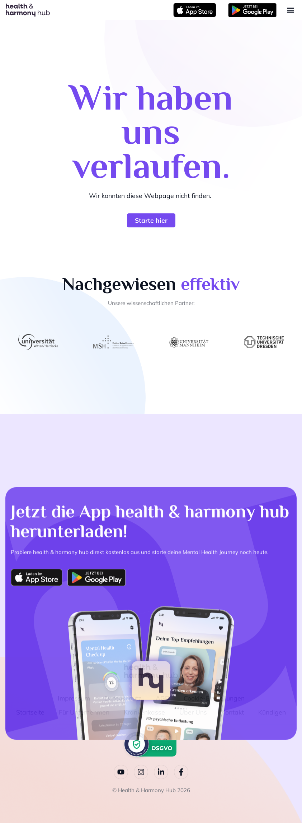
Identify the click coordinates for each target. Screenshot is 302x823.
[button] (290, 10)
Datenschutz (122, 698)
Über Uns (193, 712)
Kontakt (232, 712)
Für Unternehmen (84, 712)
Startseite (30, 712)
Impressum (74, 698)
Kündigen (272, 712)
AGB (162, 698)
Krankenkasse (144, 712)
